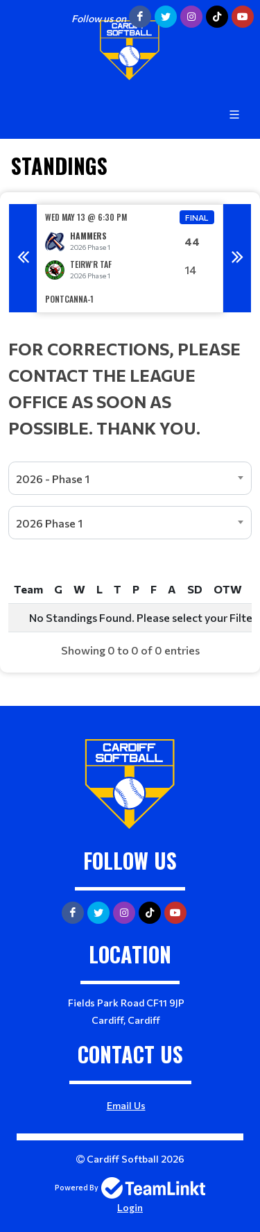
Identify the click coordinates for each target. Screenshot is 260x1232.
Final (197, 217)
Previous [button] (23, 258)
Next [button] (237, 258)
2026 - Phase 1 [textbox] (52, 478)
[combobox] (130, 478)
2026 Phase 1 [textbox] (49, 523)
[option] (130, 258)
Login (130, 1207)
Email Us (126, 1105)
